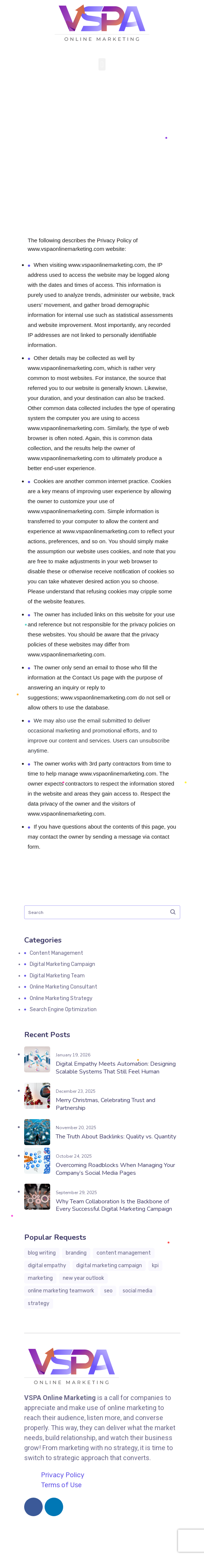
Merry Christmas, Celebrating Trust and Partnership (105, 1104)
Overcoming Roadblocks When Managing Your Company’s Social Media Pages (115, 1169)
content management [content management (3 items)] (124, 1253)
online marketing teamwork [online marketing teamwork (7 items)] (61, 1291)
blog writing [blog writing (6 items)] (42, 1253)
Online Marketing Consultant (63, 987)
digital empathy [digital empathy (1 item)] (47, 1265)
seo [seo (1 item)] (108, 1291)
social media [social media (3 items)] (137, 1291)
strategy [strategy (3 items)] (38, 1303)
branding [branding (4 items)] (76, 1253)
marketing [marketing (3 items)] (40, 1278)
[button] (102, 64)
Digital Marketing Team (57, 976)
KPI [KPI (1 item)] (155, 1265)
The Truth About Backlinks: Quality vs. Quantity (116, 1136)
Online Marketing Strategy (61, 998)
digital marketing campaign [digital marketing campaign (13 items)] (109, 1265)
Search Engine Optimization (63, 1009)
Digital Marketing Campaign (62, 964)
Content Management (56, 953)
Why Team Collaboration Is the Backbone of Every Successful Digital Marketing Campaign (114, 1205)
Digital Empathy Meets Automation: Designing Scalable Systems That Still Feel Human (116, 1068)
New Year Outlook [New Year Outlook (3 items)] (83, 1278)
